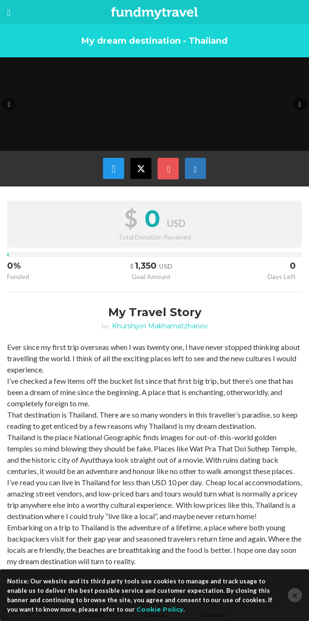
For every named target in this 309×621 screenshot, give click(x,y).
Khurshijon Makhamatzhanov (160, 326)
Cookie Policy (159, 609)
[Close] (295, 595)
